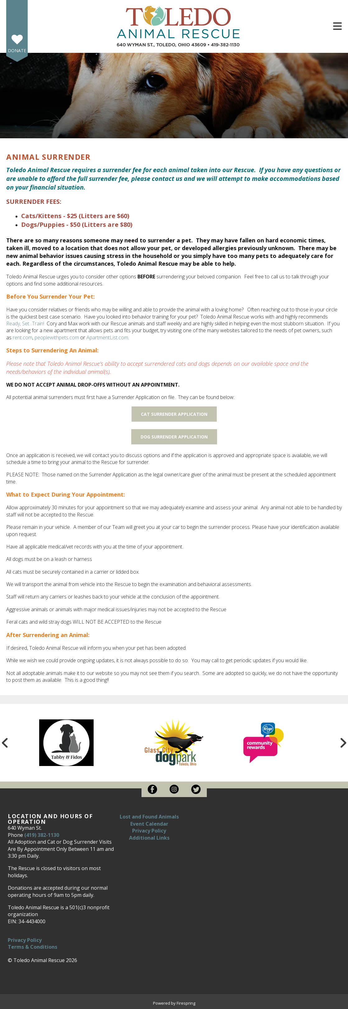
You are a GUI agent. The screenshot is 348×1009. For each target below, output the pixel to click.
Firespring (186, 1003)
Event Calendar (149, 823)
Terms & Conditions (32, 946)
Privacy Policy (25, 940)
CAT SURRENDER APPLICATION (174, 414)
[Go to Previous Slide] (5, 742)
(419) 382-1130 (41, 835)
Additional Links (149, 837)
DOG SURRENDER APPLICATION (174, 437)
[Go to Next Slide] (343, 742)
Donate (17, 50)
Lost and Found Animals (149, 816)
